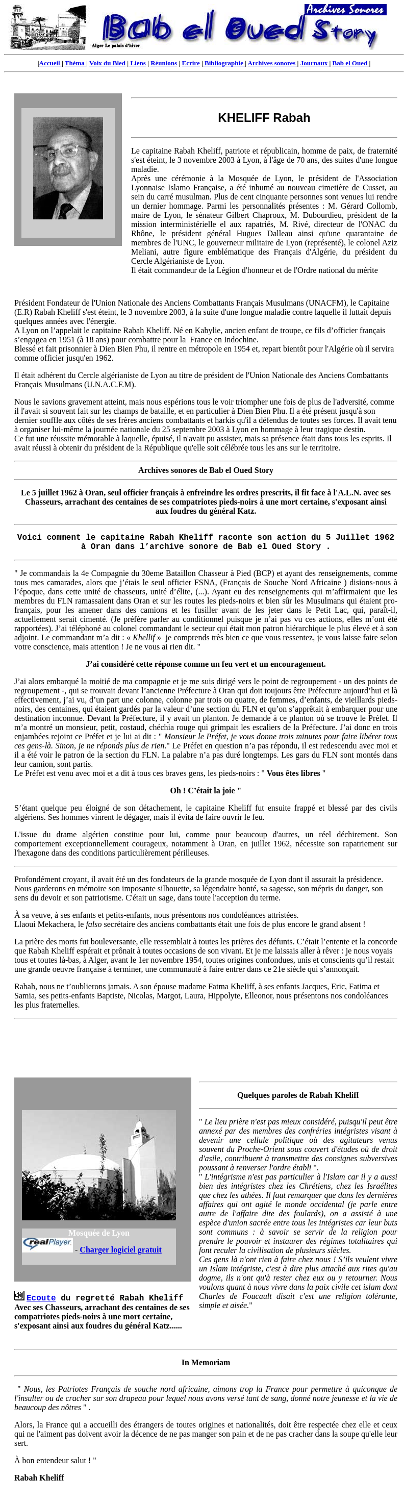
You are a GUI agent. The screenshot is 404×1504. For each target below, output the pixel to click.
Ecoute (41, 1298)
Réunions (163, 63)
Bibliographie (224, 63)
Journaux (315, 63)
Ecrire (191, 63)
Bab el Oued (351, 63)
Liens (137, 63)
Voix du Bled (107, 63)
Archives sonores (272, 63)
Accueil (50, 63)
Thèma (75, 63)
